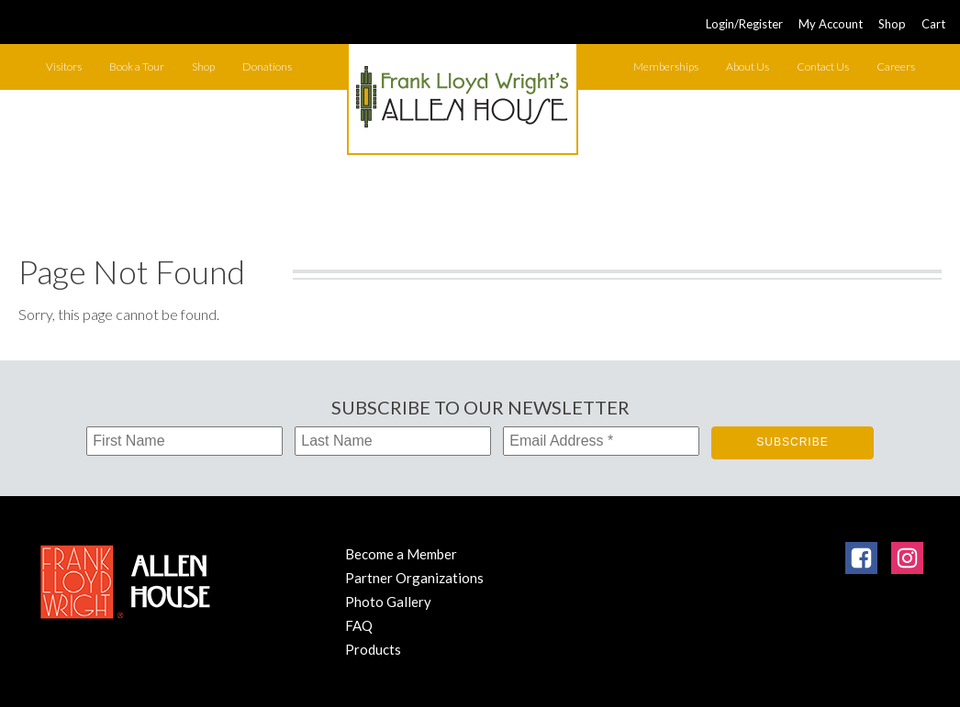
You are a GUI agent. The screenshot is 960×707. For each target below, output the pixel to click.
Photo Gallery (388, 601)
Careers (895, 66)
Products (373, 649)
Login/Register (744, 24)
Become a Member (401, 554)
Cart (933, 24)
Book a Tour (136, 66)
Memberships (665, 66)
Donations (267, 66)
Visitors (64, 66)
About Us (747, 66)
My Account (830, 24)
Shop (892, 24)
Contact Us (823, 66)
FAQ (359, 625)
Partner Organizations (414, 577)
